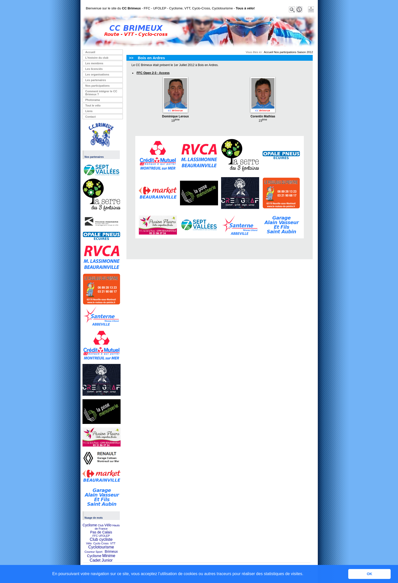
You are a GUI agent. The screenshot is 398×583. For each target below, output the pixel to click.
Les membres (94, 63)
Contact (90, 116)
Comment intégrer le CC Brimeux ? (101, 93)
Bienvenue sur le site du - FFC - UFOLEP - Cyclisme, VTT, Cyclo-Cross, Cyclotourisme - (170, 8)
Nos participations (97, 85)
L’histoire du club (96, 57)
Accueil (90, 52)
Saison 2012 (305, 52)
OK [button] (369, 574)
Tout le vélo (93, 105)
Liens (89, 111)
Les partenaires (95, 80)
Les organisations (97, 74)
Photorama (92, 99)
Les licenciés (94, 68)
